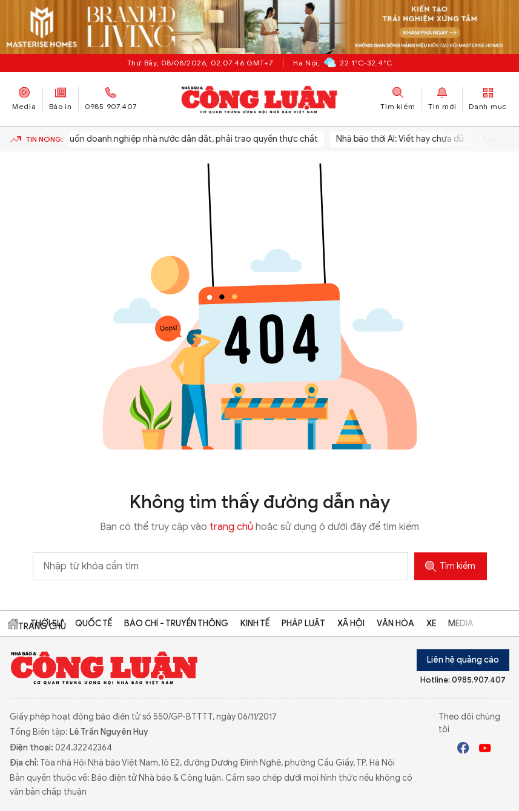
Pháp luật (303, 623)
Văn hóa (395, 623)
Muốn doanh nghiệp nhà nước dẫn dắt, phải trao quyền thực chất (191, 139)
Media (24, 99)
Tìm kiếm (450, 566)
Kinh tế (254, 623)
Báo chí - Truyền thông (176, 623)
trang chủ (231, 527)
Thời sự (46, 623)
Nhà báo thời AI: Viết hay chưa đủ (401, 139)
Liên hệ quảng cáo (463, 660)
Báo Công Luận (259, 99)
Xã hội (351, 623)
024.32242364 (83, 748)
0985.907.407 (111, 99)
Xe (431, 623)
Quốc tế (93, 623)
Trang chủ (12, 623)
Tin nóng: (36, 139)
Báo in (60, 99)
